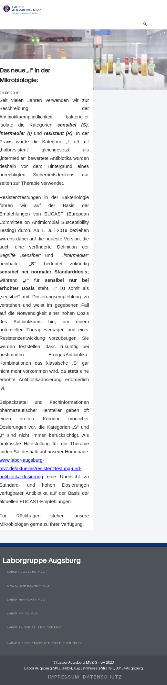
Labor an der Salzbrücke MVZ (34, 627)
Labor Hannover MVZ (26, 599)
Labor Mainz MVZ (22, 613)
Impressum (63, 676)
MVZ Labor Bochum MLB (28, 585)
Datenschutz (102, 676)
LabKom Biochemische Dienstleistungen (44, 643)
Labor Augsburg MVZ (26, 571)
